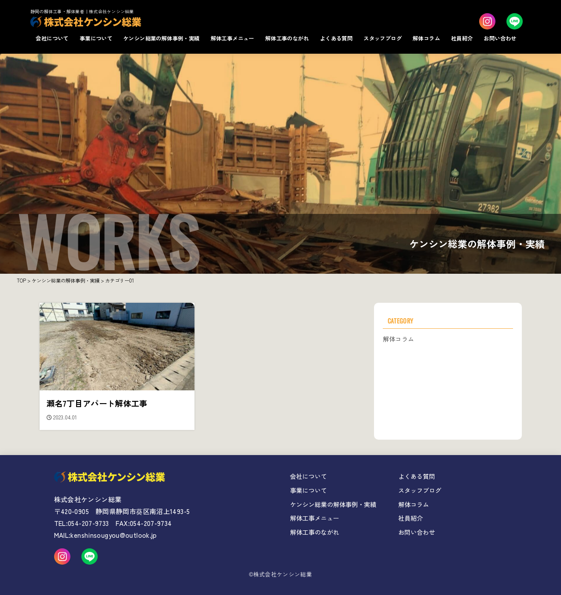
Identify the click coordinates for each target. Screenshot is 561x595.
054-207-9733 (88, 523)
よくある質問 (336, 38)
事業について (96, 38)
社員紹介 (462, 38)
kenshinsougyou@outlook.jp (113, 535)
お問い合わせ (500, 38)
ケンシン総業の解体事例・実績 (161, 38)
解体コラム (426, 38)
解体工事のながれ (287, 38)
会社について (52, 38)
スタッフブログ (382, 38)
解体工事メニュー (232, 38)
